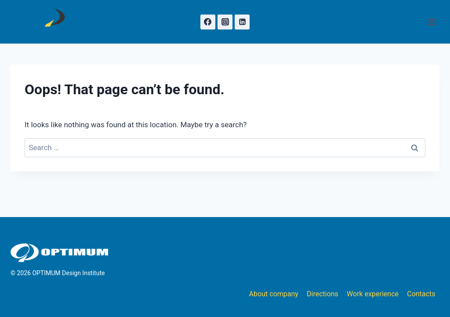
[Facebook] (207, 22)
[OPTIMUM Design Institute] (51, 22)
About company (273, 294)
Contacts (421, 294)
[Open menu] (431, 22)
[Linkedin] (242, 22)
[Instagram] (225, 22)
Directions (322, 294)
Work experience (373, 294)
